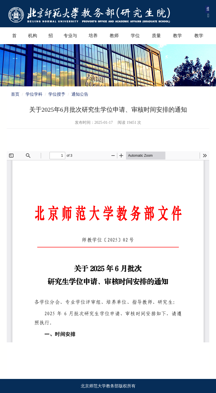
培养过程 (93, 38)
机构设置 (32, 38)
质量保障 (156, 38)
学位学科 (135, 38)
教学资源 (198, 38)
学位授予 (56, 94)
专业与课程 (70, 38)
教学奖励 (177, 38)
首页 (14, 38)
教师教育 (114, 38)
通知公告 (79, 94)
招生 (50, 38)
